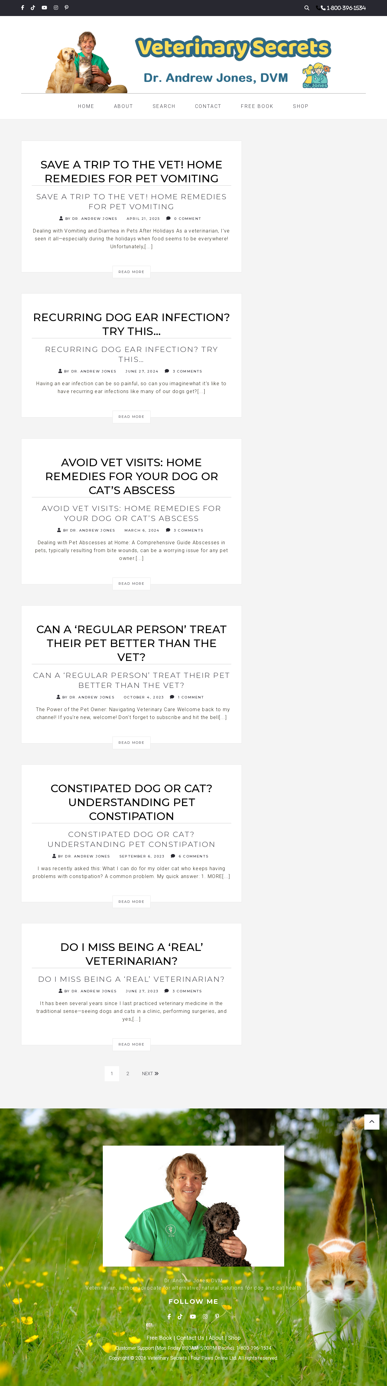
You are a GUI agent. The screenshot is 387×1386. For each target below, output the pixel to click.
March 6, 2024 (141, 530)
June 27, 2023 (141, 991)
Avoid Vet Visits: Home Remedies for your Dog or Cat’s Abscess (132, 513)
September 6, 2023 (141, 856)
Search (164, 106)
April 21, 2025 (142, 218)
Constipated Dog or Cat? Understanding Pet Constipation (131, 839)
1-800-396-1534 (346, 7)
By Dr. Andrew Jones (88, 218)
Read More (132, 272)
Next (150, 1073)
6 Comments (190, 856)
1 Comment (187, 697)
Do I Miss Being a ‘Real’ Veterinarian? (131, 979)
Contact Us (190, 1338)
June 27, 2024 (141, 371)
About (123, 106)
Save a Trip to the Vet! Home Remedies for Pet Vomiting (131, 201)
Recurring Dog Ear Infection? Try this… (131, 354)
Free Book (257, 106)
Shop (301, 106)
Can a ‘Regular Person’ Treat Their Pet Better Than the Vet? (131, 680)
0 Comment (183, 218)
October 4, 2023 (143, 697)
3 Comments (183, 371)
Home (86, 106)
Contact (208, 106)
